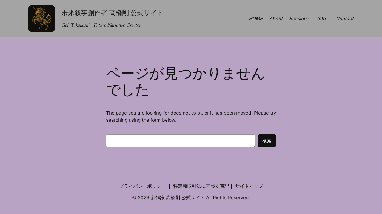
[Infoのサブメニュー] (328, 18)
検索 (267, 140)
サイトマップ (249, 186)
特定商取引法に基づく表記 (201, 186)
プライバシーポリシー (142, 186)
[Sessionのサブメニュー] (309, 18)
